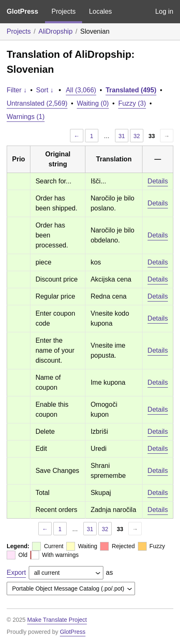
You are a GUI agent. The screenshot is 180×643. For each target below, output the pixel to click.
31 (121, 136)
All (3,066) (81, 90)
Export (16, 572)
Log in (164, 11)
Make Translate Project (57, 619)
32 (136, 136)
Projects (64, 11)
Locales (100, 11)
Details (158, 181)
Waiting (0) (93, 103)
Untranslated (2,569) (37, 103)
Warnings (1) (26, 116)
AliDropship (55, 31)
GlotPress (22, 11)
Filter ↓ (17, 90)
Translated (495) (130, 90)
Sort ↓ (45, 90)
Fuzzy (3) (132, 103)
